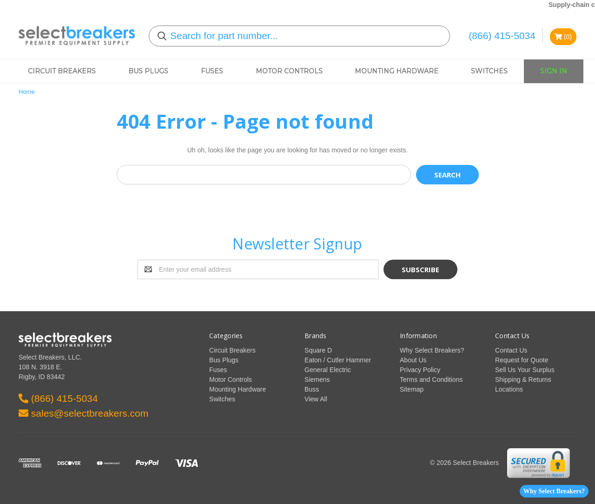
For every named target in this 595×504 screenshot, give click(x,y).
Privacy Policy (420, 369)
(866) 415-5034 (502, 35)
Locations (509, 389)
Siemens (317, 379)
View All (315, 399)
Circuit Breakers (62, 71)
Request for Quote (521, 360)
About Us (413, 360)
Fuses (212, 71)
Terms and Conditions (431, 379)
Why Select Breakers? (554, 491)
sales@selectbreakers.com (83, 413)
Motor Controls (289, 71)
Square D (318, 350)
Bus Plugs (148, 71)
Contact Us (511, 350)
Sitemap (411, 389)
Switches (489, 71)
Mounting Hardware (396, 71)
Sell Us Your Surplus (525, 369)
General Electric (327, 369)
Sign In (553, 71)
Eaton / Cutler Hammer (337, 360)
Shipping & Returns (523, 379)
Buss (311, 389)
